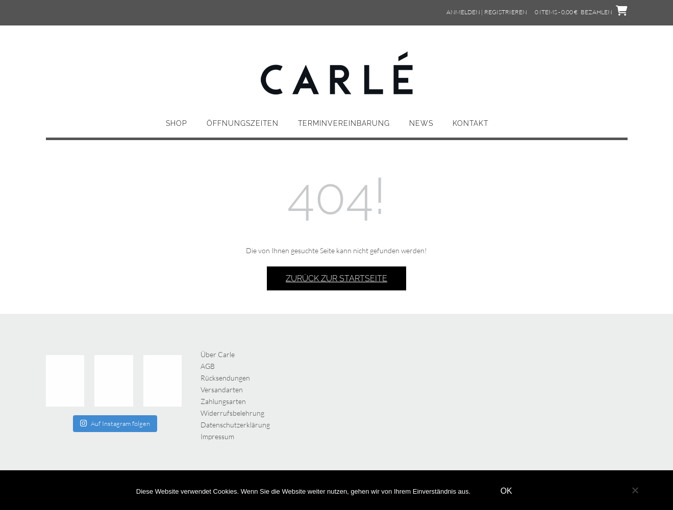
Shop (176, 123)
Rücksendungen (225, 377)
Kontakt (470, 123)
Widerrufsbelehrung (232, 413)
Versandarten (222, 389)
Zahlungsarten (223, 401)
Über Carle (218, 354)
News (421, 123)
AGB (208, 366)
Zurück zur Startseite (336, 278)
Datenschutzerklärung (235, 424)
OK (506, 491)
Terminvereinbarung (344, 123)
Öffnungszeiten (243, 123)
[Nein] (634, 490)
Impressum (217, 436)
